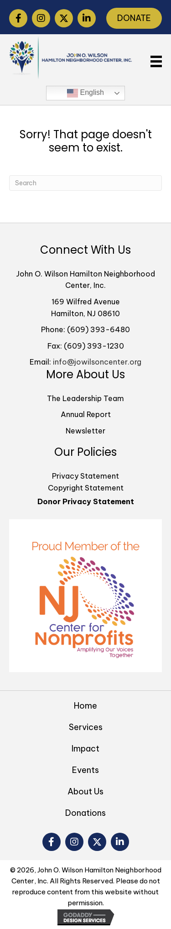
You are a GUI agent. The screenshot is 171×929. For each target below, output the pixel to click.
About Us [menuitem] (85, 791)
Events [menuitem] (85, 770)
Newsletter (85, 430)
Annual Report (86, 414)
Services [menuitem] (86, 727)
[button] (18, 18)
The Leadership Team (85, 398)
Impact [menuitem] (85, 748)
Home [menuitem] (85, 705)
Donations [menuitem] (85, 813)
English (85, 93)
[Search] (85, 183)
